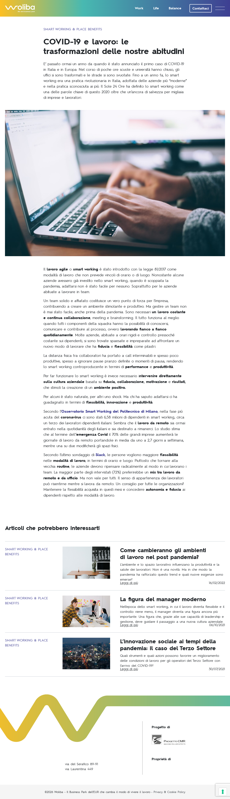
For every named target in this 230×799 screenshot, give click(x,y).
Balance (175, 8)
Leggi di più (129, 582)
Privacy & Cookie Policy (169, 792)
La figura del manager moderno (163, 599)
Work (139, 8)
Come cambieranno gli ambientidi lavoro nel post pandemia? (163, 553)
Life (156, 8)
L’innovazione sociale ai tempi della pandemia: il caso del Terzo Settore (168, 644)
